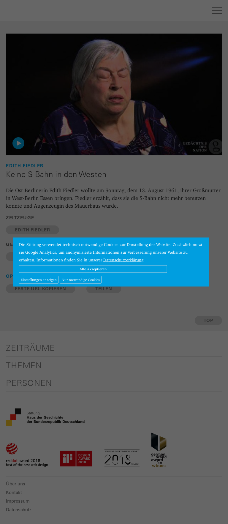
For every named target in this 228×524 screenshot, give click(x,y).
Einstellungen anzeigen (39, 279)
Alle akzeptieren (93, 269)
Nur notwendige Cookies (81, 279)
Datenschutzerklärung (123, 260)
